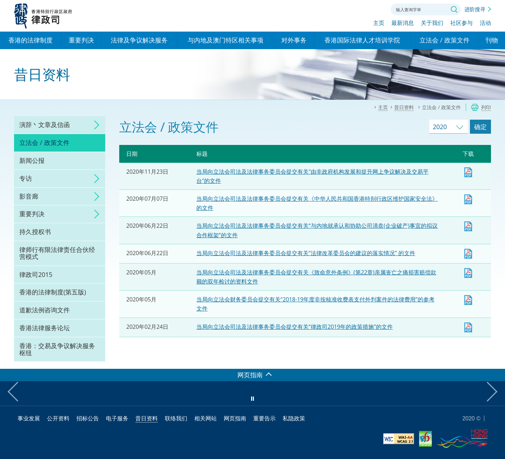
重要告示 (264, 418)
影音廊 (28, 196)
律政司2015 (35, 274)
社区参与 (461, 23)
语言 (338, 9)
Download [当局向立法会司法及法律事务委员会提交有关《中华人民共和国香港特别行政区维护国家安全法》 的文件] (468, 199)
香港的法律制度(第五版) (52, 292)
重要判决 (32, 213)
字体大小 (357, 9)
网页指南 (235, 418)
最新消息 (402, 23)
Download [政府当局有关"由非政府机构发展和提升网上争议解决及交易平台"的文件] (468, 172)
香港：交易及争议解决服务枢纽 (57, 349)
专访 (25, 178)
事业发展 (29, 418)
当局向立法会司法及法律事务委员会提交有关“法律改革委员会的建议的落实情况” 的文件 (305, 253)
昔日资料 (146, 418)
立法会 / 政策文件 (44, 142)
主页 (378, 23)
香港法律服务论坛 (44, 328)
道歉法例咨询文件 (44, 310)
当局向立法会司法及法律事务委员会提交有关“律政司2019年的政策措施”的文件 (294, 327)
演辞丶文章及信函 (44, 124)
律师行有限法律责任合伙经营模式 (57, 253)
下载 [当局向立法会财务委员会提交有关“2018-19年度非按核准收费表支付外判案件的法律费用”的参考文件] (468, 300)
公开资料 (58, 418)
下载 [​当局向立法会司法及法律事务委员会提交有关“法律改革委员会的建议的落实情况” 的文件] (468, 253)
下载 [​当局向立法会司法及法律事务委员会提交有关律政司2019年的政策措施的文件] (468, 327)
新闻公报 (32, 160)
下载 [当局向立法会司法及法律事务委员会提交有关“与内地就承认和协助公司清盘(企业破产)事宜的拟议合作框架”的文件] (468, 226)
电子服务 (117, 418)
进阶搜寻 (474, 9)
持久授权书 (35, 231)
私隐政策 (294, 418)
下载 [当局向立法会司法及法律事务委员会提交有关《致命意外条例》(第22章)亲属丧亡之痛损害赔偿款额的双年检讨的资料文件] (468, 273)
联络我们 (376, 9)
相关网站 (205, 418)
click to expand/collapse (95, 125)
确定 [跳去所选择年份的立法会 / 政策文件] (480, 126)
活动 (485, 23)
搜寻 (454, 9)
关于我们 (432, 23)
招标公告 (87, 418)
